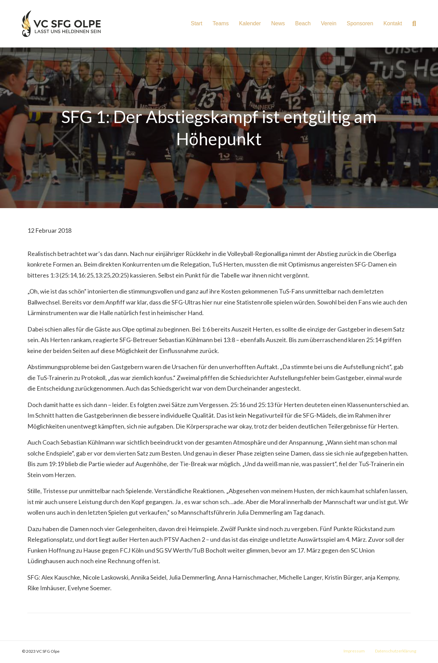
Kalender (250, 23)
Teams (220, 23)
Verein (328, 23)
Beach (302, 23)
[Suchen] (411, 23)
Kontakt (393, 23)
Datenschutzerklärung (395, 650)
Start (196, 23)
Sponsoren (360, 23)
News (278, 23)
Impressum (354, 650)
